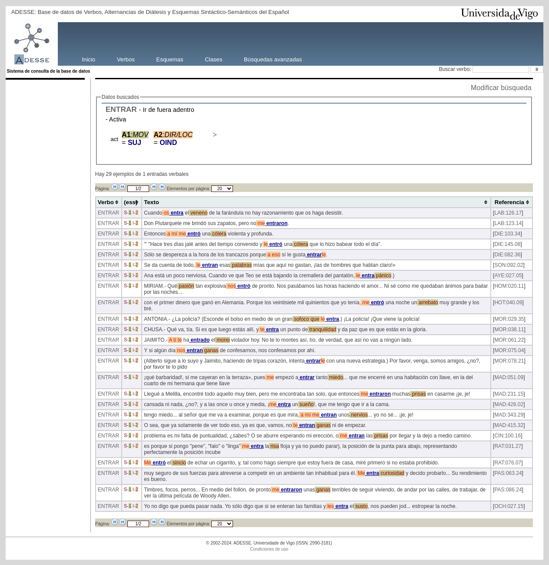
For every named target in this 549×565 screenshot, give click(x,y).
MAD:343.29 (508, 415)
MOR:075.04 (509, 350)
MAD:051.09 (508, 377)
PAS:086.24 (508, 490)
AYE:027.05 (508, 275)
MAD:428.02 (508, 404)
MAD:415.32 (508, 425)
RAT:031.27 (507, 446)
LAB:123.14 (508, 223)
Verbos (126, 59)
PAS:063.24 (508, 473)
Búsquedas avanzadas (273, 59)
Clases (213, 59)
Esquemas (169, 59)
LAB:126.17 (508, 213)
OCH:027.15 (508, 506)
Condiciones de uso (269, 549)
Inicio (88, 59)
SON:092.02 (508, 265)
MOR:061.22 (509, 340)
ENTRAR (121, 109)
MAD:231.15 (508, 394)
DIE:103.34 (507, 234)
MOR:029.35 (509, 319)
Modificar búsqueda (501, 87)
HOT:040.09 (508, 302)
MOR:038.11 (509, 329)
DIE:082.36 (507, 255)
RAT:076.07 (507, 463)
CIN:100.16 (507, 436)
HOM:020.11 (509, 286)
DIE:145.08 (507, 244)
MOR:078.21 (509, 361)
